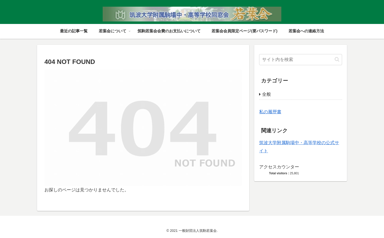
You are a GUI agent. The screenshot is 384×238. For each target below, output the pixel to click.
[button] (337, 59)
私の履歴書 (270, 111)
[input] (300, 59)
